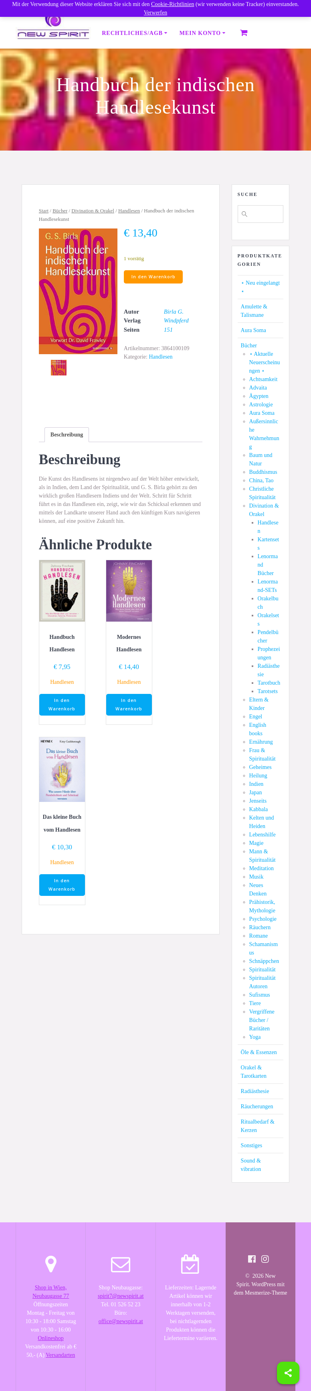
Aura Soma (253, 330)
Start (43, 211)
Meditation (261, 868)
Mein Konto (200, 33)
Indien (256, 784)
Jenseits (258, 801)
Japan (255, 792)
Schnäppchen (264, 961)
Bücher (60, 211)
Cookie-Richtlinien (172, 4)
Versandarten (60, 1355)
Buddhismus (263, 472)
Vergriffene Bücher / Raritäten (262, 1020)
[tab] (66, 434)
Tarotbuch (269, 683)
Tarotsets (268, 691)
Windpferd (176, 320)
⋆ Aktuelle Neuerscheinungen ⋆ (264, 362)
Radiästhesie (255, 1091)
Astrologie (261, 405)
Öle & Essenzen (259, 1052)
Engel (256, 717)
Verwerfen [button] (155, 13)
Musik (256, 877)
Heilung (258, 776)
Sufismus (259, 995)
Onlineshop (51, 1338)
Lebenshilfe (262, 835)
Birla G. (174, 311)
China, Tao (261, 480)
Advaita (258, 388)
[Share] (288, 1373)
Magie (256, 843)
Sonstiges (252, 1145)
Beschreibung (66, 435)
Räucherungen (257, 1106)
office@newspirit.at (121, 1321)
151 (168, 329)
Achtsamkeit (263, 379)
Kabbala (258, 809)
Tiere (255, 1003)
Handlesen (129, 211)
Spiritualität (262, 970)
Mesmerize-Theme (266, 1293)
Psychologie (263, 919)
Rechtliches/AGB (132, 33)
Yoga (255, 1037)
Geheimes (260, 767)
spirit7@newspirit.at (120, 1296)
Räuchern (260, 927)
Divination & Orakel (92, 211)
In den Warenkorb (153, 276)
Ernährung (261, 742)
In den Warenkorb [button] (61, 705)
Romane (258, 936)
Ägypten (259, 396)
